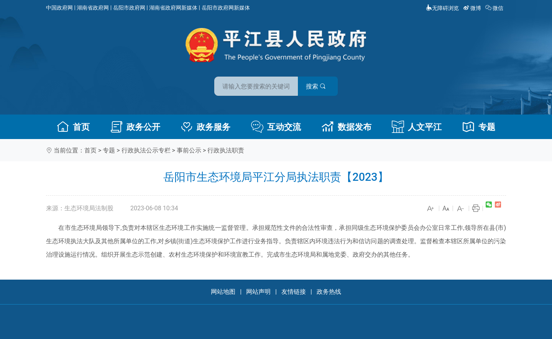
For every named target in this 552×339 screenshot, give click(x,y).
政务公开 (135, 127)
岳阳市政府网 (129, 8)
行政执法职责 (225, 150)
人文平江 (417, 127)
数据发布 (346, 127)
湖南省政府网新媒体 (173, 8)
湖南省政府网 (93, 8)
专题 (478, 127)
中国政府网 (59, 8)
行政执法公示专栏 (146, 150)
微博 (473, 8)
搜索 (331, 83)
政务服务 (205, 127)
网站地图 (223, 291)
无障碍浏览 (442, 8)
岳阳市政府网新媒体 (226, 8)
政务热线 (329, 291)
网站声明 (258, 291)
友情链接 (293, 291)
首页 (73, 127)
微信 (495, 8)
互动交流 (276, 127)
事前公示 (189, 150)
